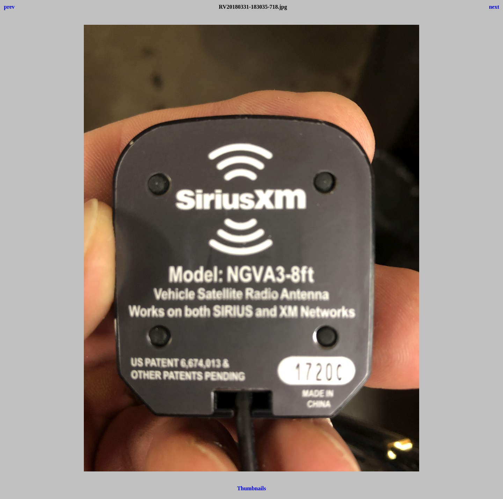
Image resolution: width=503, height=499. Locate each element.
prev (9, 7)
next (494, 7)
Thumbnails (251, 488)
